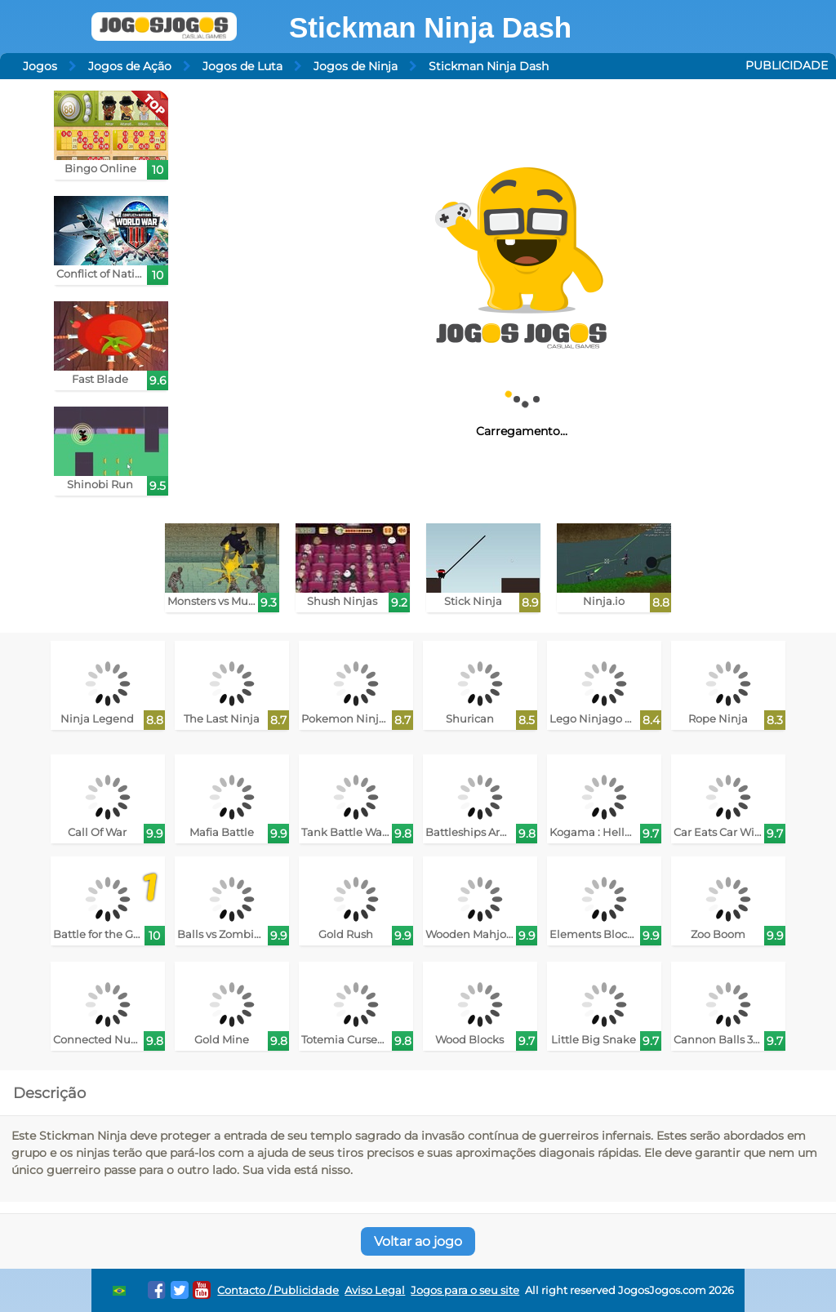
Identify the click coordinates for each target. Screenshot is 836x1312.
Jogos (40, 66)
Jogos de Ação (129, 66)
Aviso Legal (375, 1290)
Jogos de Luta (242, 66)
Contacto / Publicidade (278, 1290)
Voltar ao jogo (418, 1241)
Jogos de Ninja (356, 66)
